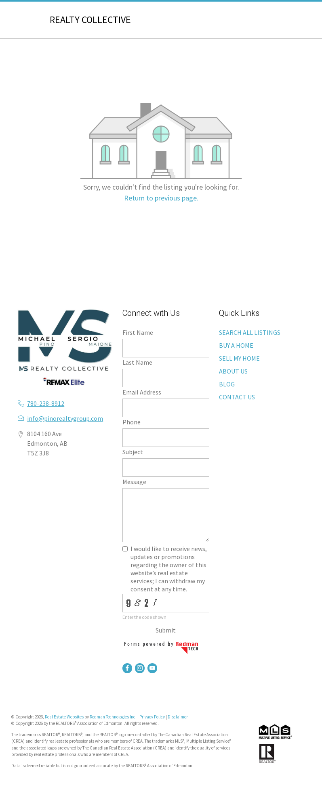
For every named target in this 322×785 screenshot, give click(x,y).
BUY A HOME (236, 345)
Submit (166, 630)
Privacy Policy (152, 717)
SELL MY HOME (239, 358)
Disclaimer (178, 717)
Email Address (141, 392)
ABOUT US (233, 371)
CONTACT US (237, 397)
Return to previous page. (161, 198)
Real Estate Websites (64, 717)
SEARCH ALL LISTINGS (249, 332)
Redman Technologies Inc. (113, 717)
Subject (132, 452)
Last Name (137, 362)
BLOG (227, 384)
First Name (137, 332)
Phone (131, 422)
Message (134, 482)
